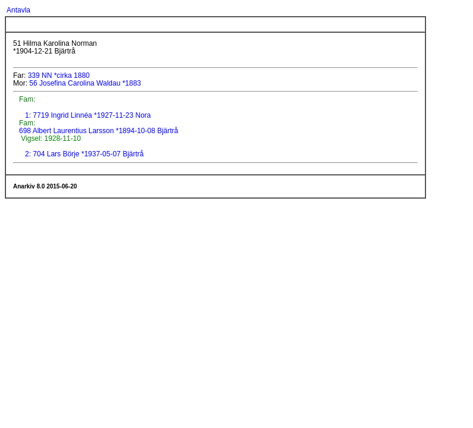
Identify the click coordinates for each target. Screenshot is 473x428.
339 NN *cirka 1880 (59, 75)
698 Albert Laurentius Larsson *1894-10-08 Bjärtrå (97, 131)
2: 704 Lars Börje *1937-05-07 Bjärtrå (84, 154)
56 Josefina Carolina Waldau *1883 (85, 83)
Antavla (18, 10)
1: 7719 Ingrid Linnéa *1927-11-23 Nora (88, 115)
